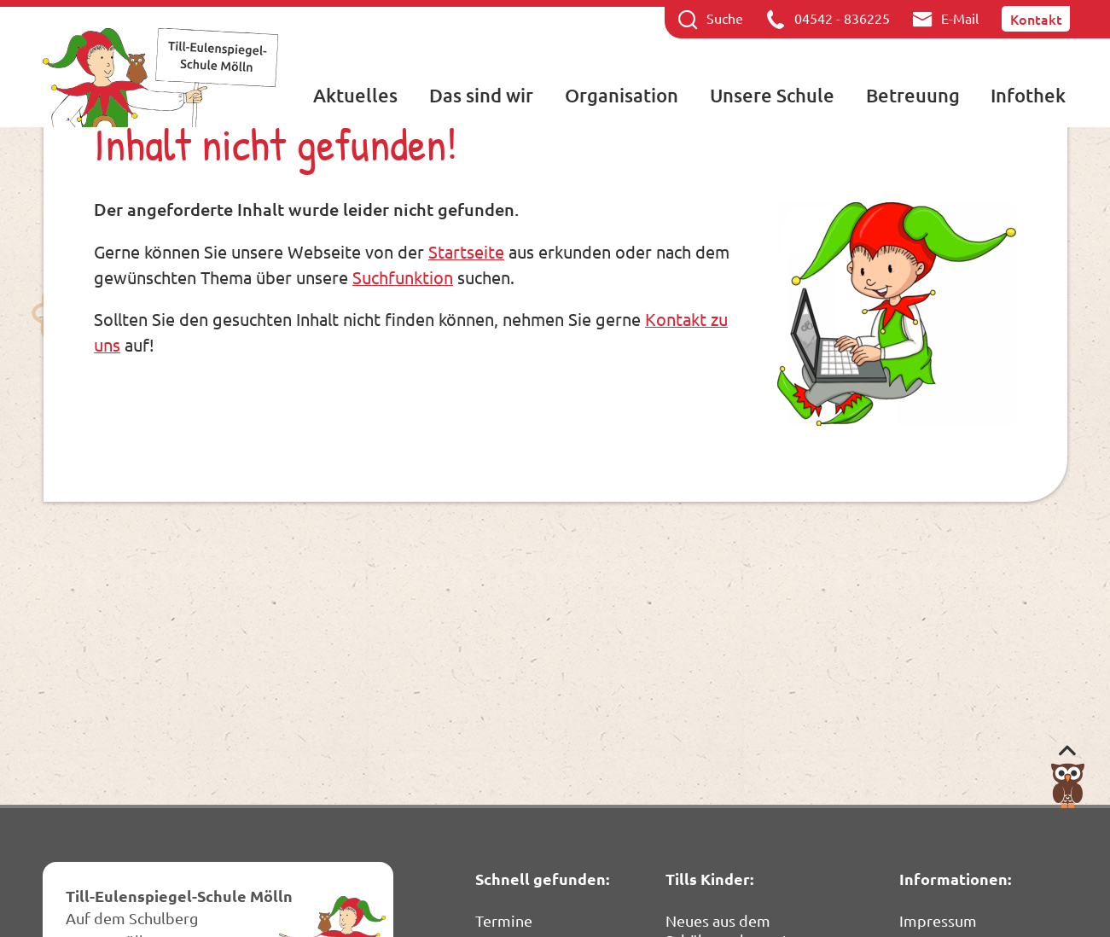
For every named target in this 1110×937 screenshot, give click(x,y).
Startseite (466, 251)
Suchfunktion (402, 277)
